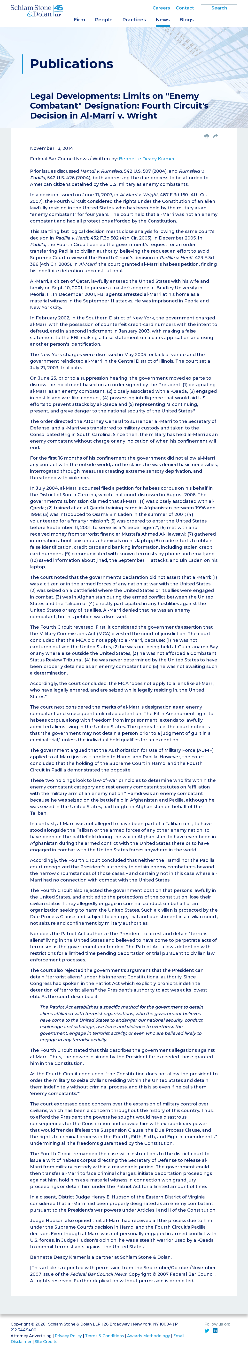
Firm (79, 20)
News (163, 20)
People (104, 20)
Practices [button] (134, 20)
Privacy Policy (68, 1336)
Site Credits (46, 1341)
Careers (161, 8)
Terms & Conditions (104, 1336)
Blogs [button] (186, 20)
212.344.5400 (23, 1330)
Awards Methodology (148, 1336)
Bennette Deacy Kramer (147, 159)
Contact (185, 8)
